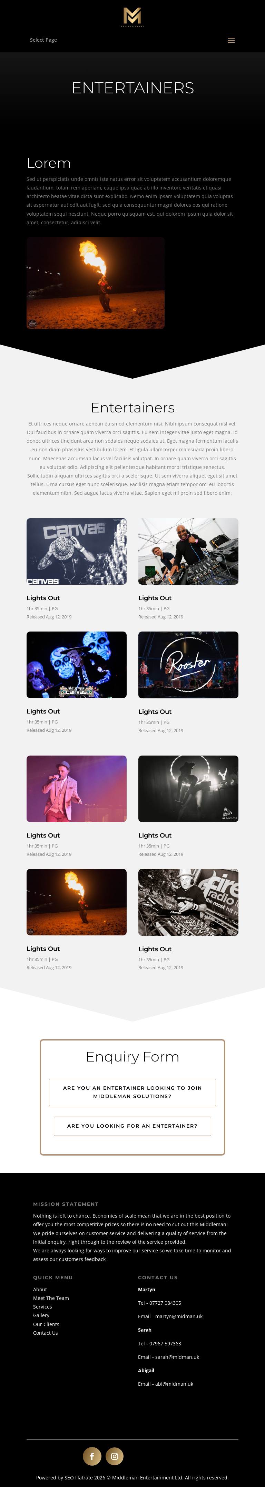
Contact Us (45, 1333)
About (40, 1289)
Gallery (41, 1315)
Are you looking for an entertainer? (132, 1126)
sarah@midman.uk (177, 1357)
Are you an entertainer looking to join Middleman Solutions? (132, 1092)
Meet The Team (51, 1298)
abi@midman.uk (174, 1384)
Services (42, 1306)
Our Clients (46, 1324)
